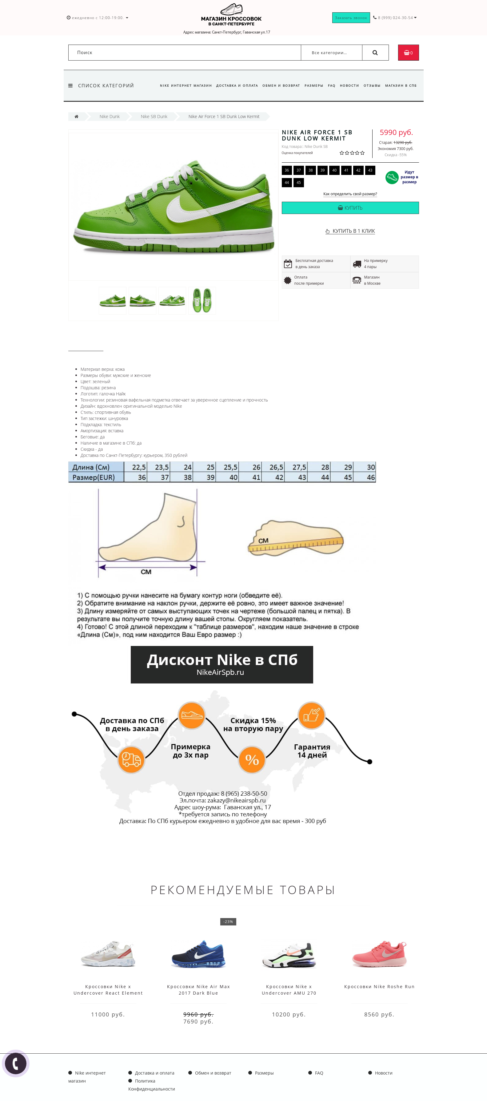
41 (346, 170)
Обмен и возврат (276, 85)
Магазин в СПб (401, 85)
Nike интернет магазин (179, 85)
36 (287, 170)
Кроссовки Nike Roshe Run (379, 986)
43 (370, 170)
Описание (86, 345)
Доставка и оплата (231, 85)
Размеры (310, 85)
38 (311, 170)
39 (323, 170)
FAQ (329, 85)
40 (334, 170)
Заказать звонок (351, 17)
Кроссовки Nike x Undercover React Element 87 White (108, 993)
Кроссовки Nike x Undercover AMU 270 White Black (289, 993)
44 (287, 182)
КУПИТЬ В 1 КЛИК (354, 231)
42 (358, 170)
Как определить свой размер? (350, 194)
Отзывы (371, 85)
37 (299, 170)
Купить (350, 207)
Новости (347, 85)
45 (299, 182)
